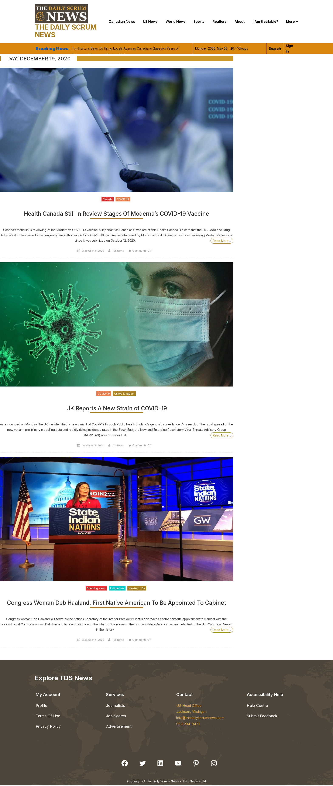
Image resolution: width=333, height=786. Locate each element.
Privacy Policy (48, 727)
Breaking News (96, 589)
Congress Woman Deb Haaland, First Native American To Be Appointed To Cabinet (116, 604)
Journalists (115, 706)
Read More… (222, 241)
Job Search (116, 717)
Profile (41, 706)
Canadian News (122, 21)
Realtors (220, 21)
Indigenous (117, 589)
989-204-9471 (188, 725)
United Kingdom (124, 394)
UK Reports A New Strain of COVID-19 (116, 409)
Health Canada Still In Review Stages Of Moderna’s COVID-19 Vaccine (116, 214)
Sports (199, 21)
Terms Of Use (48, 717)
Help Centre (257, 706)
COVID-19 (123, 199)
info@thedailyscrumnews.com (200, 719)
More (290, 21)
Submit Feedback (262, 717)
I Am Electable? (265, 21)
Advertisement (118, 727)
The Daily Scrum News (66, 31)
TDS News (118, 251)
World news (176, 21)
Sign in (289, 48)
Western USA (137, 589)
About (239, 21)
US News (150, 21)
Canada (107, 199)
